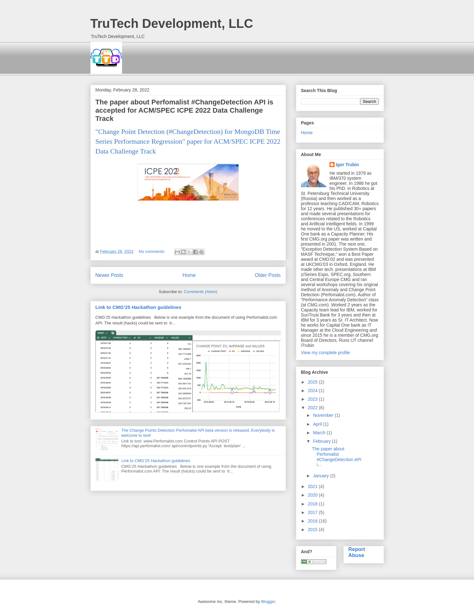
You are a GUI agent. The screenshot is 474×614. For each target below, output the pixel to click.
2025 (313, 382)
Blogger (268, 601)
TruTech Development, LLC (171, 23)
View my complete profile (325, 352)
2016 (313, 520)
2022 (313, 407)
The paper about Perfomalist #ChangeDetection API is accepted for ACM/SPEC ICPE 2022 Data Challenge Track (184, 110)
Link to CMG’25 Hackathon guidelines (138, 307)
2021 (313, 486)
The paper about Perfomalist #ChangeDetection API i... (336, 456)
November (324, 415)
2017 (313, 512)
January (321, 475)
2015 (313, 529)
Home (189, 275)
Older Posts (267, 275)
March (320, 432)
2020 (313, 495)
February (322, 441)
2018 (313, 503)
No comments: (152, 251)
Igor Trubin (347, 164)
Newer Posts (109, 275)
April (318, 424)
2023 (313, 399)
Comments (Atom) (200, 291)
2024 (313, 390)
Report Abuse (356, 552)
